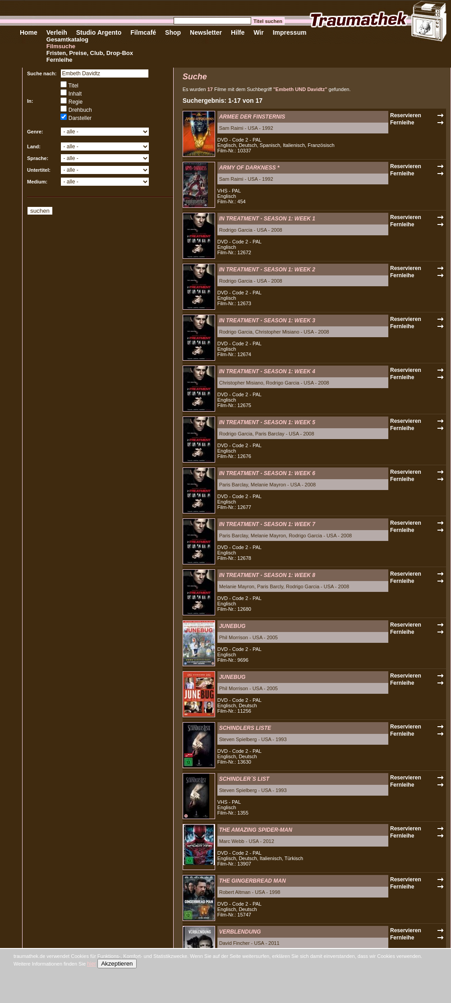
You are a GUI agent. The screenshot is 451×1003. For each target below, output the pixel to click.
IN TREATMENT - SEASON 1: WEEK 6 (267, 473)
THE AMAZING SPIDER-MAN (255, 830)
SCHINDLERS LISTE (245, 728)
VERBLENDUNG (240, 932)
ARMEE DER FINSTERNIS (252, 117)
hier (91, 964)
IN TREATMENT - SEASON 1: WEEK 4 (267, 371)
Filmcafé (143, 32)
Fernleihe (59, 59)
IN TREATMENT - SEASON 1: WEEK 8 (267, 575)
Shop (173, 32)
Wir (258, 32)
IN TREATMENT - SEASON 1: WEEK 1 (267, 218)
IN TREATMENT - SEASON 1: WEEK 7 (267, 524)
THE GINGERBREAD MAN (252, 881)
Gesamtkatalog (67, 39)
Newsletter (206, 32)
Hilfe (237, 32)
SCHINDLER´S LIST (244, 779)
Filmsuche (60, 46)
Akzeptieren (117, 963)
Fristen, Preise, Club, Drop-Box (89, 53)
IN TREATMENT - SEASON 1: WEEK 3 (267, 320)
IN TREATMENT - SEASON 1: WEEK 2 (267, 269)
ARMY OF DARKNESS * (249, 168)
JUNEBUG (232, 626)
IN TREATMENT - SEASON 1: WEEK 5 (267, 422)
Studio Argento (99, 32)
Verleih (56, 32)
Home (28, 32)
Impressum (290, 32)
